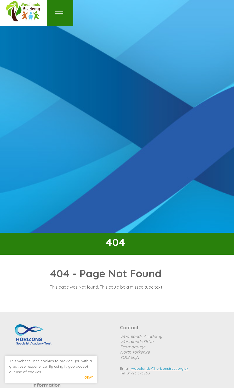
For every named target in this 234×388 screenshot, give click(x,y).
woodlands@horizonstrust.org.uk (159, 368)
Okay (88, 377)
